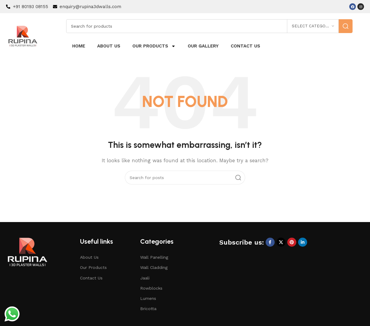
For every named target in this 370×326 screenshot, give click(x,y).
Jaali (145, 278)
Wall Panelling (154, 257)
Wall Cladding (154, 267)
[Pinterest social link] (291, 242)
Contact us (245, 46)
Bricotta (148, 308)
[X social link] (280, 242)
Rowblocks (151, 288)
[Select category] (313, 26)
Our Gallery (203, 46)
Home (78, 46)
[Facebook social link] (270, 242)
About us (108, 46)
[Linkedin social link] (302, 242)
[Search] (209, 26)
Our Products (154, 46)
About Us (89, 257)
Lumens (148, 298)
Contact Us (91, 278)
